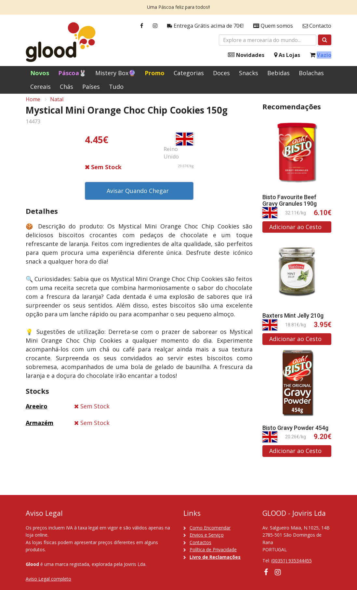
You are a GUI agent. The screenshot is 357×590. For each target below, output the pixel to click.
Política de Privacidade (213, 549)
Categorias (189, 73)
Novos (39, 73)
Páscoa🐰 (72, 73)
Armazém (39, 428)
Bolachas (311, 73)
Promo (155, 73)
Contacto (317, 26)
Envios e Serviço (207, 535)
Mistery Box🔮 (115, 73)
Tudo (116, 86)
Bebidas (278, 73)
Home (33, 104)
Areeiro (36, 412)
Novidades (246, 55)
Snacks (248, 73)
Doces (221, 73)
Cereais (40, 86)
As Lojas (287, 55)
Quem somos (273, 26)
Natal (56, 104)
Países (91, 86)
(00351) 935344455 (291, 560)
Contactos (200, 542)
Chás (66, 86)
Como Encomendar (210, 528)
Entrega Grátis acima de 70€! (205, 26)
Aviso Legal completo (48, 579)
